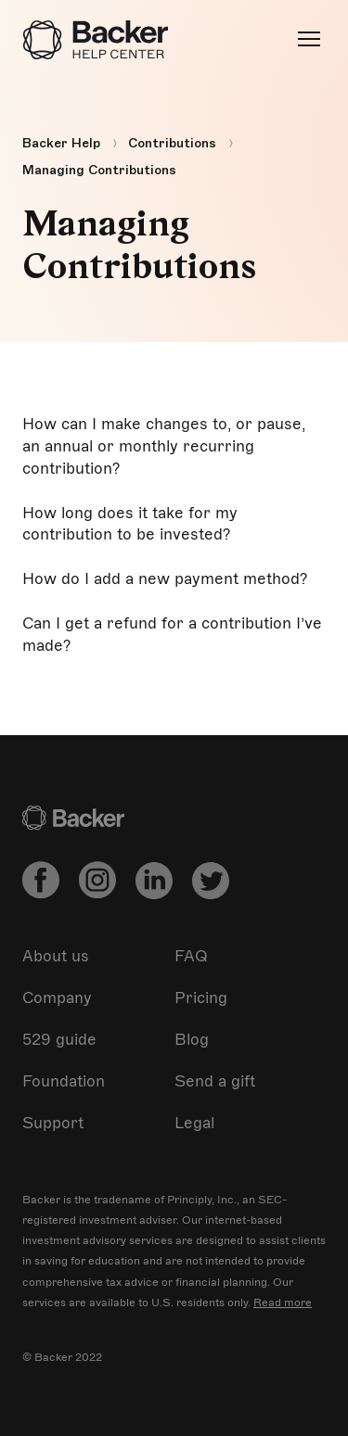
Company (57, 998)
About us (55, 956)
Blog (191, 1039)
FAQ (191, 956)
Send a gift (214, 1081)
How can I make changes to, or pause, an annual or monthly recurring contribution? (163, 446)
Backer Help (61, 143)
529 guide (59, 1039)
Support (53, 1123)
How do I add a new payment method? (164, 579)
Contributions (172, 143)
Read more (282, 1302)
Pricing (200, 998)
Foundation (63, 1081)
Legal (194, 1123)
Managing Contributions (99, 170)
